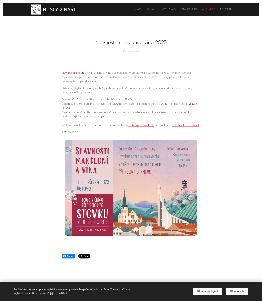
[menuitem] (205, 9)
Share (68, 256)
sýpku (187, 112)
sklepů (70, 99)
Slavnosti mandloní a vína (77, 72)
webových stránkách (141, 125)
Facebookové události (186, 125)
